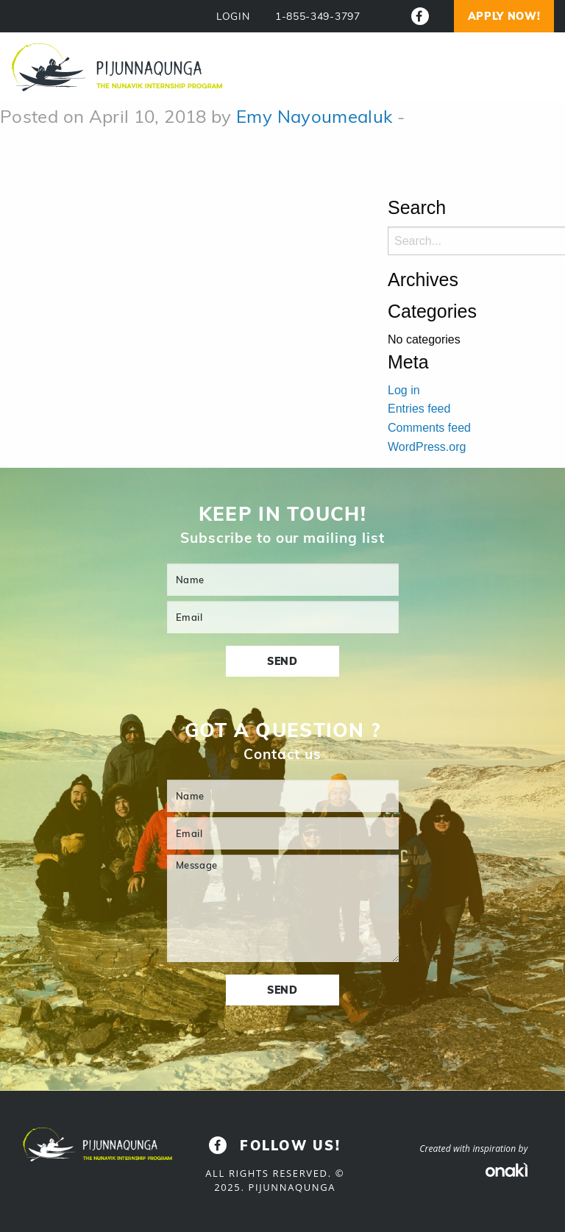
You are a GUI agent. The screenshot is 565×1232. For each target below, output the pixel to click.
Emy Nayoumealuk (314, 116)
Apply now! (504, 16)
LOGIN (233, 17)
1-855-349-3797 (317, 17)
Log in (404, 390)
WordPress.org (427, 447)
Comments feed (429, 427)
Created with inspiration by (473, 1148)
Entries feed (419, 408)
